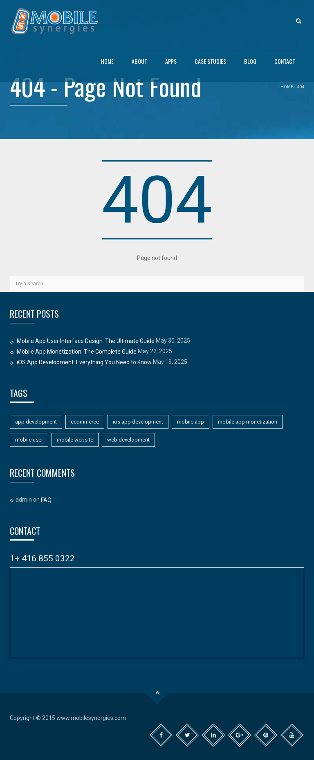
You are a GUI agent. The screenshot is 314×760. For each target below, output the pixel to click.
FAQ (46, 500)
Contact (284, 61)
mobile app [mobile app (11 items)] (190, 422)
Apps (171, 61)
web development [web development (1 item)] (128, 440)
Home (107, 61)
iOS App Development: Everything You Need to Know (84, 362)
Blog (250, 61)
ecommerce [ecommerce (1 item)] (85, 422)
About (139, 61)
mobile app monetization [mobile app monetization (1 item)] (247, 422)
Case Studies (210, 61)
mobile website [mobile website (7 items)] (75, 440)
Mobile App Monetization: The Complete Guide (77, 351)
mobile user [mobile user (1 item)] (29, 440)
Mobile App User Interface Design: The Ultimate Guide (86, 341)
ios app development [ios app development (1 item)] (138, 422)
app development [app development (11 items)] (36, 422)
